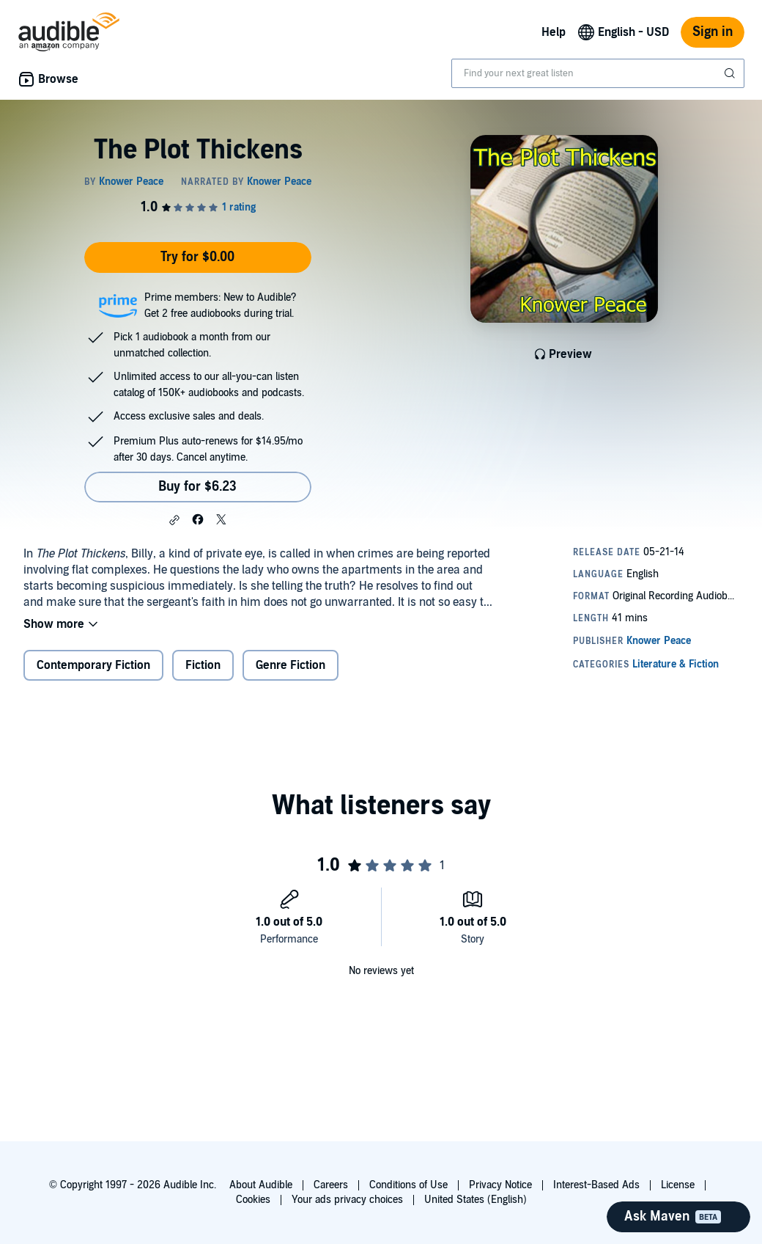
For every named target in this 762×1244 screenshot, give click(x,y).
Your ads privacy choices (347, 1199)
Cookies (253, 1199)
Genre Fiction (290, 665)
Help (553, 32)
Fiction (203, 665)
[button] (174, 520)
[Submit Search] (731, 73)
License (678, 1185)
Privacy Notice (500, 1185)
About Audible (260, 1185)
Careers (331, 1185)
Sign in (712, 32)
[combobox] (597, 73)
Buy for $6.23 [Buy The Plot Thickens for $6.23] (197, 486)
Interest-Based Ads (596, 1185)
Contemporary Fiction (93, 665)
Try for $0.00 (197, 257)
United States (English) (475, 1199)
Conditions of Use (408, 1185)
